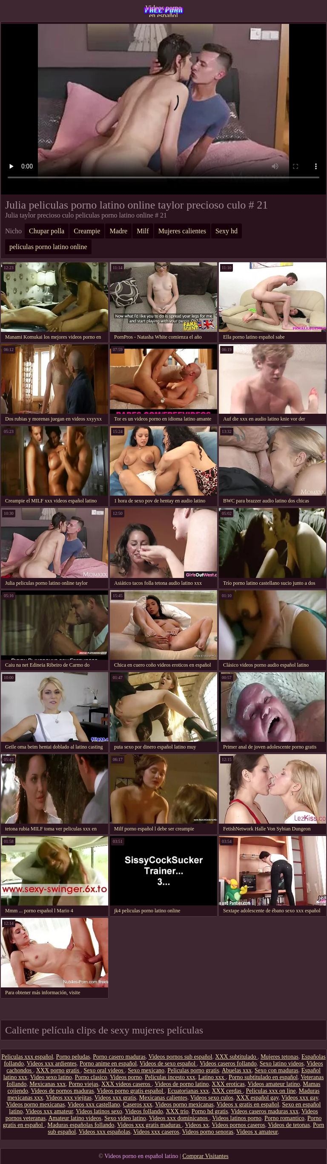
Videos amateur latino (273, 1084)
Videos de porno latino (182, 1084)
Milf (143, 231)
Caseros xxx (137, 1104)
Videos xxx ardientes (52, 1063)
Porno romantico (284, 1118)
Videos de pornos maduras (62, 1091)
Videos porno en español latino (163, 10)
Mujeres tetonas (279, 1057)
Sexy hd (226, 231)
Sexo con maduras (276, 1070)
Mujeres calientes (182, 231)
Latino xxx (212, 1077)
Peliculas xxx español (27, 1057)
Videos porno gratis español (130, 1091)
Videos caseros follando (228, 1063)
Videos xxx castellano (94, 1104)
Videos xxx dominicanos (179, 1118)
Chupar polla (46, 231)
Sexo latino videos (282, 1063)
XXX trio (177, 1111)
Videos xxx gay (299, 1097)
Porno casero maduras (119, 1057)
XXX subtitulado (236, 1057)
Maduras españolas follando (80, 1125)
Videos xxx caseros (156, 1132)
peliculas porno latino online (48, 246)
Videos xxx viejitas (69, 1097)
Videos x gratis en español (248, 1104)
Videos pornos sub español (180, 1057)
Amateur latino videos (74, 1118)
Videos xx (197, 1125)
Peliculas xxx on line (271, 1091)
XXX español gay (257, 1097)
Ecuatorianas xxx (188, 1091)
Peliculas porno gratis (193, 1070)
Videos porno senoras (207, 1132)
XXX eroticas (228, 1084)
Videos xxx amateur (49, 1111)
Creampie (87, 231)
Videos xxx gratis (115, 1097)
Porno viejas (83, 1084)
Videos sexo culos (211, 1097)
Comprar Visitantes (205, 1156)
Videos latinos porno (236, 1118)
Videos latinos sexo (99, 1111)
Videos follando (144, 1111)
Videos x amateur (257, 1132)
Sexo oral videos (104, 1070)
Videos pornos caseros (238, 1125)
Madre (118, 231)
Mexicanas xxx (47, 1084)
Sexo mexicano (146, 1070)
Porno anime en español (108, 1063)
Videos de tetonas (289, 1125)
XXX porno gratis (58, 1070)
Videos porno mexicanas (35, 1104)
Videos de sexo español (168, 1063)
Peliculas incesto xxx (170, 1077)
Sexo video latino (125, 1118)
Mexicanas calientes (163, 1097)
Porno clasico (91, 1077)
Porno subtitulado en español (263, 1077)
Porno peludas (73, 1057)
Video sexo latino (51, 1077)
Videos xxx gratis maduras (149, 1125)
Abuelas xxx (237, 1070)
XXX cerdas (227, 1091)
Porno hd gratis (210, 1111)
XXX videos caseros (126, 1084)
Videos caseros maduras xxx (264, 1111)
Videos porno (126, 1077)
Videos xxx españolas (104, 1132)
